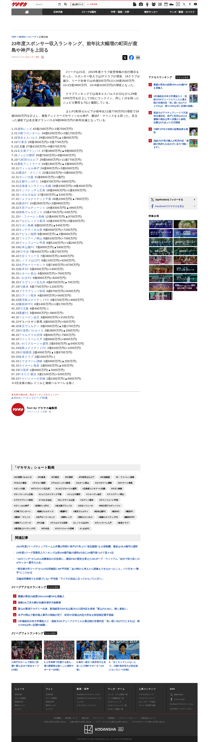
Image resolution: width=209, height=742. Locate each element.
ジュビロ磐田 (26, 155)
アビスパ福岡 (28, 234)
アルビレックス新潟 (32, 221)
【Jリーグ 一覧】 (32, 57)
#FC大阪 (41, 523)
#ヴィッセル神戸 (21, 506)
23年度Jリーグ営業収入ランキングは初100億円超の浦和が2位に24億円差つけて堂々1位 (65, 552)
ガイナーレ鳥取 (29, 365)
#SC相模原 (105, 477)
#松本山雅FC (100, 511)
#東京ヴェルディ (80, 511)
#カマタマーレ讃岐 (103, 483)
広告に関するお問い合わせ (55, 722)
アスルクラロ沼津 (30, 335)
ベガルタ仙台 (28, 194)
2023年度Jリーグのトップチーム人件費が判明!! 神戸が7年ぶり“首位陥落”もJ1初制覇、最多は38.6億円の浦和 (77, 546)
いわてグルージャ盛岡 (33, 343)
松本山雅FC (27, 247)
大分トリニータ (29, 256)
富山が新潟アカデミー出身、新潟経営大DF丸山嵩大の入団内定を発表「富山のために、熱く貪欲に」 (73, 608)
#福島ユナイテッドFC (108, 517)
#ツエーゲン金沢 (93, 494)
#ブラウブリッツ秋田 (23, 500)
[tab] (26, 11)
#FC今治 (45, 528)
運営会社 (85, 718)
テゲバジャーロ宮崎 (32, 378)
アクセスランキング (147, 698)
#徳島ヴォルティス (45, 511)
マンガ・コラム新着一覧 (118, 694)
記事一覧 (47, 412)
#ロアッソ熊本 (86, 500)
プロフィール (33, 412)
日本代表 (98, 4)
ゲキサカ (19, 5)
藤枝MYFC (26, 304)
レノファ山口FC (29, 260)
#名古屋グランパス (63, 506)
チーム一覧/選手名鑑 (147, 705)
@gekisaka (176, 694)
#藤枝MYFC (129, 517)
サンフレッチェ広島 (32, 190)
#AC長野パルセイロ (23, 477)
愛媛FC (24, 313)
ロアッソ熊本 (28, 295)
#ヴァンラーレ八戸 (103, 523)
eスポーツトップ (114, 702)
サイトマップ (98, 718)
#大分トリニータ (85, 506)
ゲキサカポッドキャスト (86, 705)
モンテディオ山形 (30, 229)
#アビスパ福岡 (38, 483)
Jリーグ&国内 (20, 698)
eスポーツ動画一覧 (115, 709)
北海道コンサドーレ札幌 (35, 185)
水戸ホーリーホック (32, 264)
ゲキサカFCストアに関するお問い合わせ (148, 722)
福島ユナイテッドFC (32, 348)
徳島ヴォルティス (30, 212)
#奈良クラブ (123, 523)
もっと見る (54, 587)
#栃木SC (115, 511)
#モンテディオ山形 (66, 500)
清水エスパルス (27, 137)
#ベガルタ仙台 (45, 500)
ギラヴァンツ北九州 (32, 282)
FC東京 (22, 142)
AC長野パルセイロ (31, 330)
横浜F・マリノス (30, 172)
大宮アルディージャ (32, 207)
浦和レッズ (24, 128)
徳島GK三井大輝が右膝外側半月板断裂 (39, 602)
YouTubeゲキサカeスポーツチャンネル (89, 700)
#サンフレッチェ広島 (23, 494)
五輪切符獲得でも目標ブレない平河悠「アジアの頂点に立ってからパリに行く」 (60, 578)
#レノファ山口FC (81, 523)
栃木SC (24, 269)
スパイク (18, 709)
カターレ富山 (28, 273)
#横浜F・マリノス (22, 517)
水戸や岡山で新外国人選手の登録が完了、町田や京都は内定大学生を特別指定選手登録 (65, 615)
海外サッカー (20, 705)
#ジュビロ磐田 (73, 494)
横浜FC (24, 203)
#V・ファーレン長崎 (125, 477)
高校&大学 (19, 702)
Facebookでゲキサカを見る (167, 206)
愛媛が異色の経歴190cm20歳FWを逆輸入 (41, 596)
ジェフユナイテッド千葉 (35, 199)
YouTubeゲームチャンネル (180, 709)
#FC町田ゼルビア (86, 477)
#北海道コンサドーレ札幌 (93, 488)
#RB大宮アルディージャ (110, 506)
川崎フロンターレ (29, 133)
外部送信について (148, 718)
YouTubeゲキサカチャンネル (88, 694)
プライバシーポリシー (128, 718)
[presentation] (26, 11)
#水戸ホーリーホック (45, 517)
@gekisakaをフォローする (166, 199)
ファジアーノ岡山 (30, 238)
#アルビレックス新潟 (60, 483)
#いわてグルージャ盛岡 (66, 488)
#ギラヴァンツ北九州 (40, 488)
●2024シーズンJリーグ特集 (29, 397)
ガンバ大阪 (26, 177)
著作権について (71, 718)
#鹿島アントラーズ (22, 523)
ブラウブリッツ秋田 (32, 291)
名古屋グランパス (29, 150)
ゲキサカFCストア (146, 694)
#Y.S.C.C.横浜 (20, 483)
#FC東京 (55, 477)
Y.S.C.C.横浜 (27, 374)
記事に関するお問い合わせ (80, 722)
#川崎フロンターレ (22, 511)
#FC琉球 (69, 477)
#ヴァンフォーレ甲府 (108, 500)
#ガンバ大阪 (19, 488)
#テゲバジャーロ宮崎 (64, 528)
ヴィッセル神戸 (29, 168)
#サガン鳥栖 (116, 488)
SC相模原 (25, 352)
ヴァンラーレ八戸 (30, 339)
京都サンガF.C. (29, 181)
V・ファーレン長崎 (31, 216)
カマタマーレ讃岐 (30, 361)
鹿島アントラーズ (29, 163)
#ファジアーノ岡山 (115, 494)
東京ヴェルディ (29, 326)
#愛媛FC (63, 511)
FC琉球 (24, 370)
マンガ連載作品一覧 (116, 698)
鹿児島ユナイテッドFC (34, 299)
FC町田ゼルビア (28, 159)
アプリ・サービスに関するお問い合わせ (111, 722)
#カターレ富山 (82, 483)
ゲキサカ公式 (177, 699)
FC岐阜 (24, 286)
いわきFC (25, 277)
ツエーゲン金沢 (29, 317)
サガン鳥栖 (26, 225)
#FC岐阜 (41, 477)
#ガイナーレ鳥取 (125, 483)
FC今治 (24, 251)
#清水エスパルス (85, 517)
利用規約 (111, 718)
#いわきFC (84, 528)
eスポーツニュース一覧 (117, 705)
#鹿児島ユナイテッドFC (24, 528)
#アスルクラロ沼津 (58, 523)
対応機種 (57, 718)
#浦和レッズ (66, 517)
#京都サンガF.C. (42, 506)
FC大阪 (24, 308)
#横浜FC (129, 511)
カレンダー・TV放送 (147, 702)
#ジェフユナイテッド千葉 (50, 494)
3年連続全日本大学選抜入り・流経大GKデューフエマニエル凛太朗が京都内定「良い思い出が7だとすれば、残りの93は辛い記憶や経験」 (79, 623)
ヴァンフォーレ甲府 (32, 242)
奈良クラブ (26, 356)
